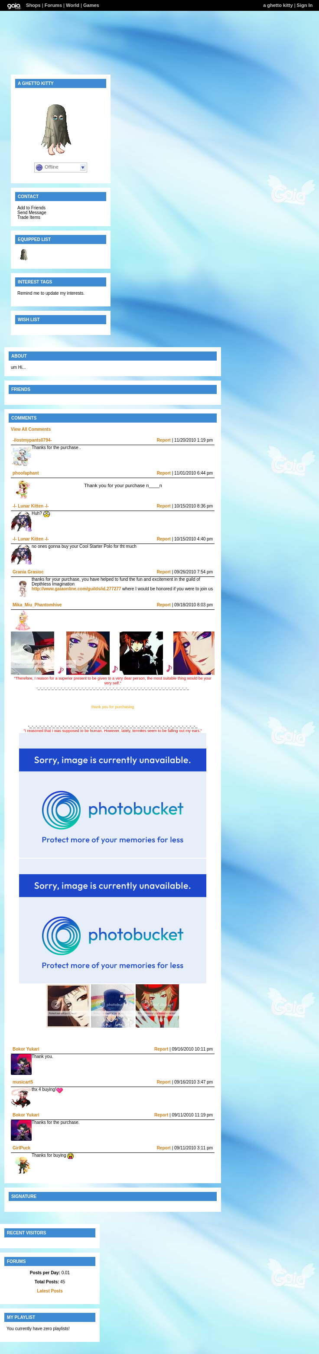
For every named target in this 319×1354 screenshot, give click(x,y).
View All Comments (31, 429)
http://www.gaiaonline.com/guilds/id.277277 (76, 588)
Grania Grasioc (28, 572)
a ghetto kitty (278, 5)
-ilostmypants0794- (32, 440)
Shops (33, 5)
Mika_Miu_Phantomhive (37, 604)
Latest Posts (49, 1291)
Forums (53, 5)
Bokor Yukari (26, 1049)
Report (164, 440)
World (72, 5)
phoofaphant (26, 473)
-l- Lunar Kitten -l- (31, 506)
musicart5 (23, 1082)
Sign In (305, 5)
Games (91, 5)
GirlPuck (21, 1148)
